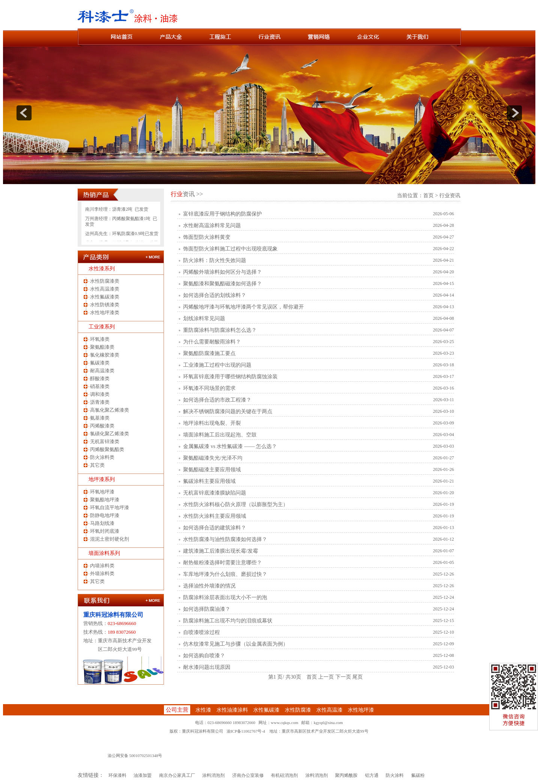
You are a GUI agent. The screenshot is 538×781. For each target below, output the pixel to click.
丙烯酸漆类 (102, 426)
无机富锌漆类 (104, 441)
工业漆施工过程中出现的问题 (217, 365)
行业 (177, 194)
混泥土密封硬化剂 (109, 539)
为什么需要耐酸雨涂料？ (212, 342)
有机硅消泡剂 (284, 775)
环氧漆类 (100, 339)
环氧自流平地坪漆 (109, 507)
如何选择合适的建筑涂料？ (214, 528)
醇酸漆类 (100, 378)
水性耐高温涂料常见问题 (212, 225)
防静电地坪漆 (104, 515)
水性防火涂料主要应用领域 (214, 516)
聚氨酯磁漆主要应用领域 (212, 469)
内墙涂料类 (102, 565)
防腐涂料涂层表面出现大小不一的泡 (225, 597)
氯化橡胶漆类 (104, 355)
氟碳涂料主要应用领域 (209, 481)
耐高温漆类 (102, 370)
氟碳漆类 (100, 363)
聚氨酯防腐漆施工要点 (209, 353)
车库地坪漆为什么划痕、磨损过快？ (225, 574)
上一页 (326, 677)
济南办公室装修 (248, 775)
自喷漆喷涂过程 (201, 632)
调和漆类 (100, 394)
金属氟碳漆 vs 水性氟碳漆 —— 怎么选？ (230, 446)
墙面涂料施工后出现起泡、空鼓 (220, 435)
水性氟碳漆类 (104, 297)
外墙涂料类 (102, 573)
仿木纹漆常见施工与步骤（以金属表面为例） (235, 644)
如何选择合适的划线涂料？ (214, 295)
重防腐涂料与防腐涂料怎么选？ (220, 330)
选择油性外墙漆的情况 (209, 586)
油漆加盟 (143, 775)
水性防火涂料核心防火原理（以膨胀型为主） (235, 504)
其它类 (97, 465)
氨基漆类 (100, 418)
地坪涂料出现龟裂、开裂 (212, 423)
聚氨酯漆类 (102, 347)
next (514, 113)
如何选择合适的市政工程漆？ (217, 400)
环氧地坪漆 (102, 492)
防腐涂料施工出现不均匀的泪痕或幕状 (227, 621)
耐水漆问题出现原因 (206, 667)
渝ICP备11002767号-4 (246, 731)
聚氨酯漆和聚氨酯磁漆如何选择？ (222, 283)
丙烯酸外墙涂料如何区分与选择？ (222, 272)
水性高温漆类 (104, 289)
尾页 (357, 677)
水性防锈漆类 (104, 304)
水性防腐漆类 (104, 281)
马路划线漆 (102, 523)
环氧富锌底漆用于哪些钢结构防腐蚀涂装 (230, 376)
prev (24, 113)
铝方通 (372, 775)
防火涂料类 (102, 457)
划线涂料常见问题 (204, 318)
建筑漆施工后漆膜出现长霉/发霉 (220, 551)
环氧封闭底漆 (104, 531)
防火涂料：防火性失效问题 (214, 260)
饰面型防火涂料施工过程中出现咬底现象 (230, 249)
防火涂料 (395, 775)
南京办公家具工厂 (177, 775)
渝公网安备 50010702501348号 (135, 755)
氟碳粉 (418, 775)
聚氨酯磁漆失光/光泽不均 (212, 458)
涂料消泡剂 (213, 775)
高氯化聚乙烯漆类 (109, 410)
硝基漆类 (100, 386)
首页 (428, 195)
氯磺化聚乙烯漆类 (109, 433)
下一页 (343, 677)
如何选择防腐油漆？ (206, 609)
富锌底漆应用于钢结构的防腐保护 (222, 214)
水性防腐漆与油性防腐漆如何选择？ (225, 539)
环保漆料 (117, 775)
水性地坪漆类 (104, 312)
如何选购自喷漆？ (204, 655)
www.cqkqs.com (284, 722)
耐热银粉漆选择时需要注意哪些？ (222, 562)
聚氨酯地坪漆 (104, 499)
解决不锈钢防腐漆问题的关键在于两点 (227, 411)
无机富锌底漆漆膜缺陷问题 (214, 493)
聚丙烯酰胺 (346, 775)
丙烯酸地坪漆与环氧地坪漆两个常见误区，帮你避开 (243, 307)
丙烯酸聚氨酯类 (107, 449)
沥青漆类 (100, 402)
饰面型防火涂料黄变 (206, 237)
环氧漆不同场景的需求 (209, 388)
